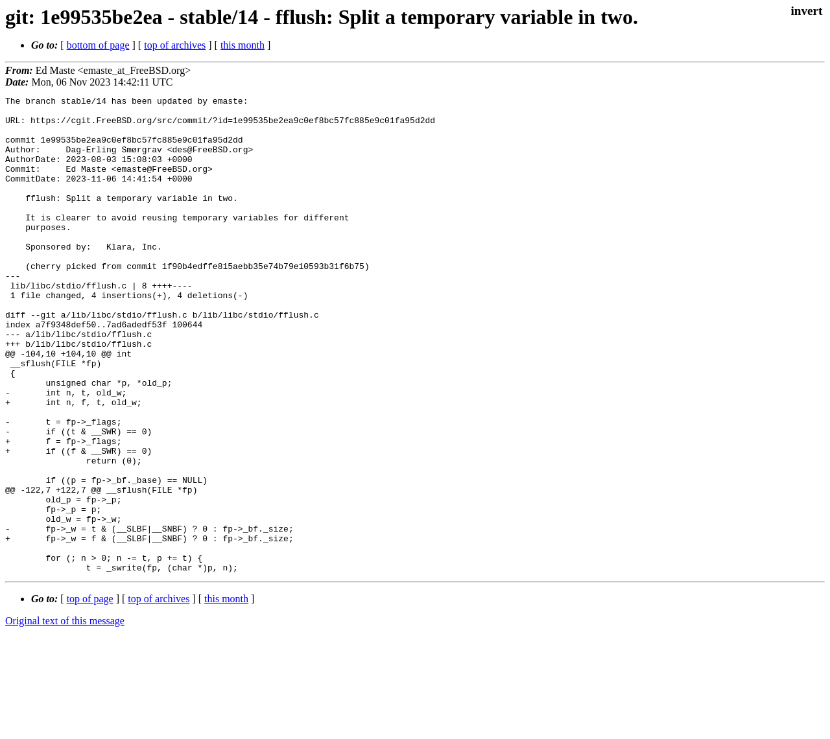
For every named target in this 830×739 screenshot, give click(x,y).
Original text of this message (64, 715)
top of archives (175, 45)
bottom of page (98, 45)
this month (242, 45)
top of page (90, 693)
